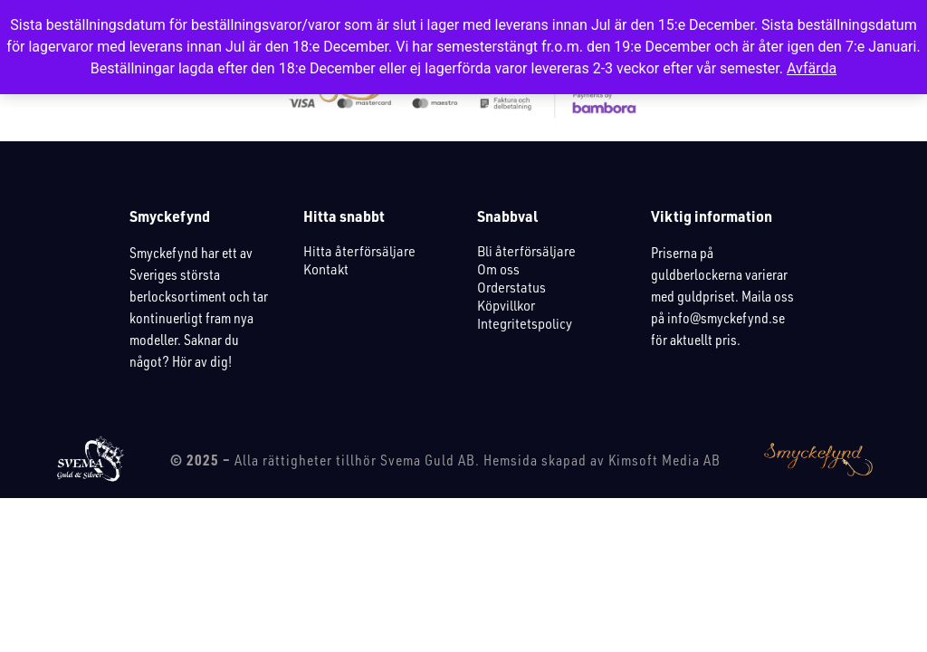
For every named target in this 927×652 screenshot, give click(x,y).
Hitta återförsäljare (359, 251)
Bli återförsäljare (526, 251)
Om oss (498, 269)
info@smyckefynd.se (726, 318)
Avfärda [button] (811, 68)
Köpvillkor (506, 305)
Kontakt (326, 269)
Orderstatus (511, 287)
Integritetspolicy (524, 323)
